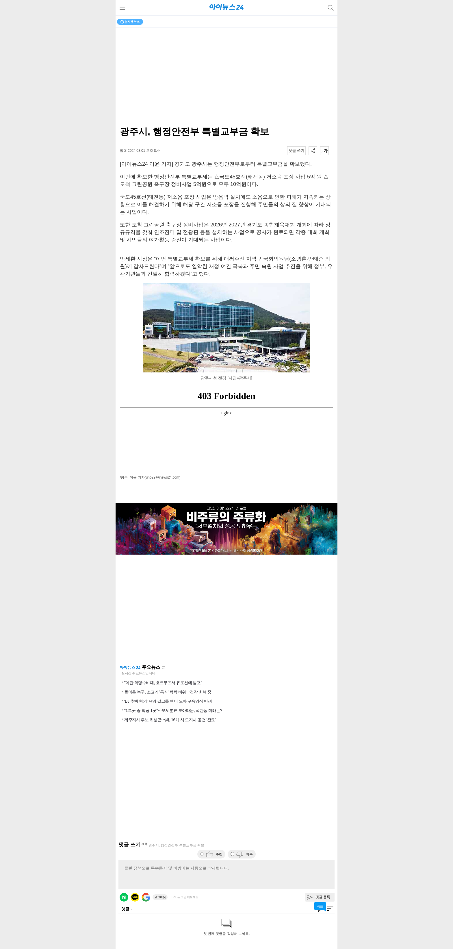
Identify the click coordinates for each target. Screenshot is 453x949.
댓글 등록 (322, 897)
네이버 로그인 (124, 897)
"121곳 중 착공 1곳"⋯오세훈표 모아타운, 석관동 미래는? (173, 710)
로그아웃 (160, 897)
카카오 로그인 (135, 897)
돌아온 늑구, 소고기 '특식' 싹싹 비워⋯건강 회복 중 (167, 692)
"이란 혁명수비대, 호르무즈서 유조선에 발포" (163, 682)
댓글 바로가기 (320, 906)
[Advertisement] (226, 609)
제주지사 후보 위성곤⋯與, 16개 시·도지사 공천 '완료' (170, 719)
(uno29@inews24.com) (163, 477)
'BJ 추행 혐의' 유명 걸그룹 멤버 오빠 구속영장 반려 (168, 701)
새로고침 (163, 667)
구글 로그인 (146, 897)
